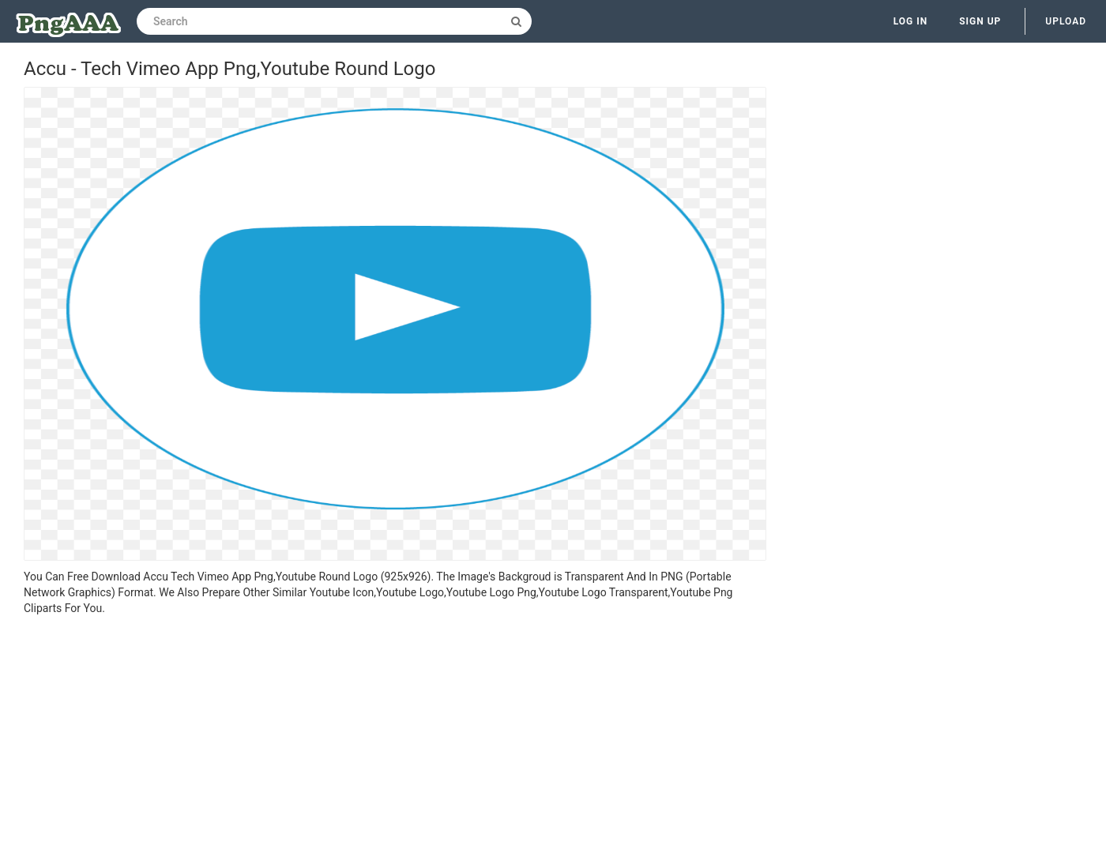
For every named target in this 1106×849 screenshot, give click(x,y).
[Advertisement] (395, 734)
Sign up (980, 21)
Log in (910, 21)
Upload (1065, 21)
